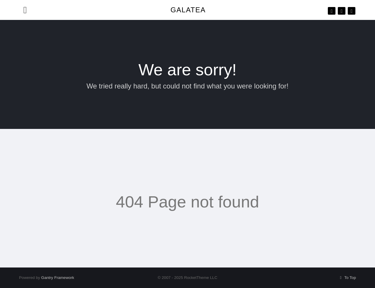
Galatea (188, 10)
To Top (347, 277)
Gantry (57, 277)
